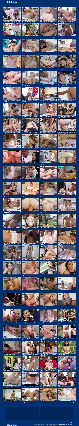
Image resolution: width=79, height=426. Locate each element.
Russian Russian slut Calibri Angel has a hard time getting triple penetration (66, 133)
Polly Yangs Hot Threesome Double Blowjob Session (29, 371)
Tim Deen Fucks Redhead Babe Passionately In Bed (48, 196)
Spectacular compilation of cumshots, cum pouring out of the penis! (11, 260)
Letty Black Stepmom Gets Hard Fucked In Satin (48, 84)
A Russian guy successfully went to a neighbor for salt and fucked (12, 196)
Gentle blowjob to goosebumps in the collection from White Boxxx (30, 148)
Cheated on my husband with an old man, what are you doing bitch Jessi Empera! (48, 307)
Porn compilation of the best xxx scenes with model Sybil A (11, 386)
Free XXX (39, 1)
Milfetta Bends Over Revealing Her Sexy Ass (29, 132)
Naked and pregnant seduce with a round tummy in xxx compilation (30, 228)
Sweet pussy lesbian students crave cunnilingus (30, 116)
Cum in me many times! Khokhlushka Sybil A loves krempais (29, 22)
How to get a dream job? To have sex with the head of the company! (66, 148)
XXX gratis (45, 1)
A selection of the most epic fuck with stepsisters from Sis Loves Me (30, 386)
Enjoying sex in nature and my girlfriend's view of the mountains (12, 69)
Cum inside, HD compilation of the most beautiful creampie (12, 101)
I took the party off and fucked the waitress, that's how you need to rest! (48, 355)
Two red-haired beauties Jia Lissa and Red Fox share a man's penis (29, 69)
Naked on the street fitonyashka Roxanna (47, 116)
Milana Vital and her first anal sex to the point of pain (48, 212)
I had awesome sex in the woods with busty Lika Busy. (66, 323)
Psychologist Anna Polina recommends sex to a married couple (12, 323)
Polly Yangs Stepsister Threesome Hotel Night (11, 148)
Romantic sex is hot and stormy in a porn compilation (47, 244)
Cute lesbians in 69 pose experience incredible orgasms (11, 402)
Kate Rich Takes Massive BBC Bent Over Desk (11, 37)
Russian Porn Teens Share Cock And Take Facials (12, 370)
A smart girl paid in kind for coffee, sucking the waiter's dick (48, 323)
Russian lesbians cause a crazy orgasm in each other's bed (48, 53)
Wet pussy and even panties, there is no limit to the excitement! (12, 244)
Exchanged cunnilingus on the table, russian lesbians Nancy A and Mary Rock (29, 402)
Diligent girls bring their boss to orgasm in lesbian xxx (66, 196)
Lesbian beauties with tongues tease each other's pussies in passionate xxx (66, 117)
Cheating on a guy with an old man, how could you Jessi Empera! (48, 402)
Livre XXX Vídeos (49, 424)
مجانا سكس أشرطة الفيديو (62, 424)
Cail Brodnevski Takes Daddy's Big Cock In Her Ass (30, 339)
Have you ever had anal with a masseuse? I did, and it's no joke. (30, 196)
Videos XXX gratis (44, 424)
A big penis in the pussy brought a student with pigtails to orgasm (30, 275)
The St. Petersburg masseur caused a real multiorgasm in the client (65, 164)
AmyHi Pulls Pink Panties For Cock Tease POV (11, 164)
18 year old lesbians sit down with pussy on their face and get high (66, 22)
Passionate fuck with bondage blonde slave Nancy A (65, 228)
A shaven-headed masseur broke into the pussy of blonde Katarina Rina (12, 212)
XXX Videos (34, 1)
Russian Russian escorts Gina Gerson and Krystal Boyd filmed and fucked (30, 180)
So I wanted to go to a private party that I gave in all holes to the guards (66, 69)
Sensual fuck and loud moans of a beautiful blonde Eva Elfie (65, 180)
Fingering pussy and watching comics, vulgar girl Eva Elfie (48, 371)
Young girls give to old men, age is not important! (48, 100)
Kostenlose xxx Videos (56, 424)
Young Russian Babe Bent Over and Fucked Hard (12, 116)
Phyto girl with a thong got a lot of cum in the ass (12, 227)
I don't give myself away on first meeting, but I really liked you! (30, 355)
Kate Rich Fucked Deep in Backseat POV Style (48, 227)
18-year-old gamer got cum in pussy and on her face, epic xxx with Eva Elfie (48, 260)
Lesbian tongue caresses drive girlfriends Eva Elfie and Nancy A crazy (12, 180)
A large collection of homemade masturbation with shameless (48, 22)
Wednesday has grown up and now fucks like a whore (66, 371)
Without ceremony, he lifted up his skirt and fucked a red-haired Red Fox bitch (29, 37)
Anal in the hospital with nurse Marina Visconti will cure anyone (30, 307)
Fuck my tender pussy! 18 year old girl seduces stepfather (11, 355)
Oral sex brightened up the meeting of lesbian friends (66, 37)
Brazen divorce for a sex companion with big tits (48, 275)
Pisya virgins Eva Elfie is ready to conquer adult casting (66, 307)
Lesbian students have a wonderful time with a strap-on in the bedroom (12, 22)
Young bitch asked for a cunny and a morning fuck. (66, 402)
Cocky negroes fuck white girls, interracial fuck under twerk (30, 101)
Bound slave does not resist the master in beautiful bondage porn (29, 244)
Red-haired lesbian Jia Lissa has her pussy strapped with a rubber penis (65, 85)
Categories (28, 1)
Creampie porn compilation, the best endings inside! (66, 101)
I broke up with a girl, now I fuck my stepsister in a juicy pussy (48, 37)
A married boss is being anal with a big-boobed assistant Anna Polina (30, 323)
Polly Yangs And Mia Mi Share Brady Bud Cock (48, 164)
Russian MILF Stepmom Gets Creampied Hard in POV (48, 291)
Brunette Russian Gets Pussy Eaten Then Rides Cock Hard (66, 244)
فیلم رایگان (67, 424)
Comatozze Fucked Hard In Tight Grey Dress (29, 259)
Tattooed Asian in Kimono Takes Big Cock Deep (12, 338)
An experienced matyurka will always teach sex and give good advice (48, 386)
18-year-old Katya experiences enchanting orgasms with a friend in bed (29, 53)
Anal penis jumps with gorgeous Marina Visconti (30, 211)
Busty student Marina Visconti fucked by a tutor (66, 211)
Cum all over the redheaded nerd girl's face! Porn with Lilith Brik (30, 291)
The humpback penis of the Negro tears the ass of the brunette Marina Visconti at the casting (48, 69)
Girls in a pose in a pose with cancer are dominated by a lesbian (28, 85)
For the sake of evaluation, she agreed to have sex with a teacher (66, 291)
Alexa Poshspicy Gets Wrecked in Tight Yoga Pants (47, 133)
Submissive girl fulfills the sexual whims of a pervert (29, 164)
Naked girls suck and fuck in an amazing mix (66, 338)
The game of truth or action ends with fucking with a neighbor (11, 291)
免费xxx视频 (70, 424)
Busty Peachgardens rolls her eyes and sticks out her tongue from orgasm (12, 275)
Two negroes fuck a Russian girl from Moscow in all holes (66, 386)
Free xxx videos (39, 424)
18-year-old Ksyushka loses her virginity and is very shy (48, 148)
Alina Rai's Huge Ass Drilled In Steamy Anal (65, 275)
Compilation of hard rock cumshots (10, 306)
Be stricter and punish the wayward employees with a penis (12, 133)
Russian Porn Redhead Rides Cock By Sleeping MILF (66, 260)
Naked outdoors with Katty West (63, 354)
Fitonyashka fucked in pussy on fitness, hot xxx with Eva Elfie (48, 339)
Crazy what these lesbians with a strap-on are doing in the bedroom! (11, 85)
